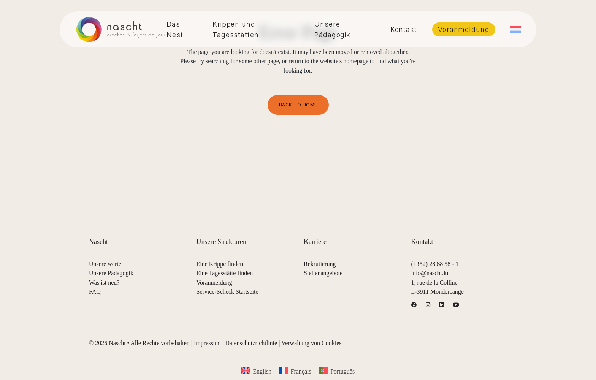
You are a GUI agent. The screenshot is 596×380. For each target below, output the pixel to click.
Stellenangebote (323, 273)
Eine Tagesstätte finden (225, 273)
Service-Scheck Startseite (227, 291)
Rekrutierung (320, 264)
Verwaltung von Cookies (311, 343)
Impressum (207, 343)
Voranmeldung (214, 282)
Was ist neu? (104, 282)
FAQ (95, 291)
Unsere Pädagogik (111, 273)
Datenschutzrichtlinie (251, 343)
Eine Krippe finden (220, 264)
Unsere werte (105, 264)
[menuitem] (515, 29)
